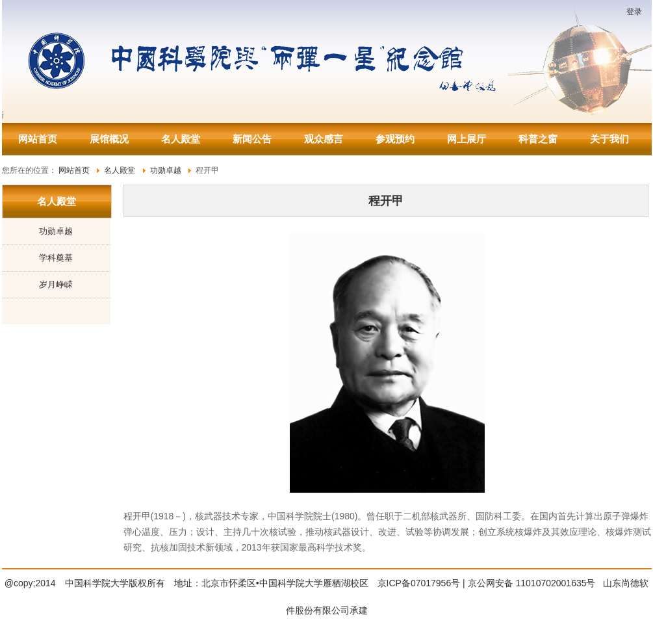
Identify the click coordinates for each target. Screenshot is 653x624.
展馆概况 (109, 138)
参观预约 (395, 138)
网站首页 (37, 138)
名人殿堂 (180, 138)
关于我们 (609, 138)
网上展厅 (466, 138)
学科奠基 (56, 258)
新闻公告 (252, 138)
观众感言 (323, 138)
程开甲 (385, 200)
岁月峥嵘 (56, 284)
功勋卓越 (56, 231)
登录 (634, 11)
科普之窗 (538, 138)
